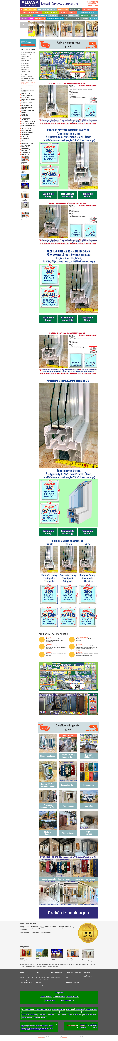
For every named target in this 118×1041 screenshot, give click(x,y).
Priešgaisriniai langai (90, 9)
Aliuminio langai (75, 9)
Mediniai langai (63, 9)
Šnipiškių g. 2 (25, 171)
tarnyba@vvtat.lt (41, 1037)
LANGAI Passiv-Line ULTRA (27, 87)
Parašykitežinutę (87, 195)
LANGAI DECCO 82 (25, 63)
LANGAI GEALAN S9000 (26, 80)
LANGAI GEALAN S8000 (26, 76)
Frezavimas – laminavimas (55, 18)
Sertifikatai (85, 15)
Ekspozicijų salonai (72, 18)
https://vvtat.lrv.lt (64, 1037)
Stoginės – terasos (87, 12)
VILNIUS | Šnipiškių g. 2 (59, 996)
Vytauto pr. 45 (25, 190)
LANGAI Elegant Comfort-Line (27, 78)
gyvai (25, 162)
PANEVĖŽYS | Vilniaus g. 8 (51, 1000)
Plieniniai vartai (40, 18)
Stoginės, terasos (89, 833)
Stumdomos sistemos (68, 12)
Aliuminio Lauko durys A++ (47, 806)
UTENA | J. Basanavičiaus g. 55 (67, 1000)
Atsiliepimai (84, 18)
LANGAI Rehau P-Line (26, 73)
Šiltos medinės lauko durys (42, 977)
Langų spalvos (24, 88)
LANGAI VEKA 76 (25, 67)
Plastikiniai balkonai (56, 975)
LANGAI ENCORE (25, 60)
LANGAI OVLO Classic (26, 58)
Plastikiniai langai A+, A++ (26, 977)
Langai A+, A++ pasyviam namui (48, 785)
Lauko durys (63, 15)
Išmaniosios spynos (40, 15)
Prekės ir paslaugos (68, 912)
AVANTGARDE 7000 (25, 56)
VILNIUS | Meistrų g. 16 (46, 996)
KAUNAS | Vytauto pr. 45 (72, 996)
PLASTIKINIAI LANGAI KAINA (27, 51)
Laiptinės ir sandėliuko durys (43, 980)
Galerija (94, 15)
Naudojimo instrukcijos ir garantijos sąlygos (89, 975)
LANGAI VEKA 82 (25, 69)
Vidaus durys (53, 15)
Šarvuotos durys (26, 15)
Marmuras (24, 18)
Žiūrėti (24, 45)
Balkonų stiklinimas (50, 12)
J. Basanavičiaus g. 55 (26, 206)
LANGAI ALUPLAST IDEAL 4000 (28, 52)
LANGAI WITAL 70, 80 (26, 54)
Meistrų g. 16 (25, 180)
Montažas (25, 97)
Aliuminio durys (73, 15)
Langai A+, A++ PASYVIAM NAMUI (47, 9)
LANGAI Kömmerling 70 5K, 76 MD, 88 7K (28, 83)
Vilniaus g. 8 (25, 199)
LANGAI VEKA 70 (25, 65)
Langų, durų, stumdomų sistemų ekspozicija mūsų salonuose (68, 879)
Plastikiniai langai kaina (28, 100)
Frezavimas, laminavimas (72, 982)
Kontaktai (93, 18)
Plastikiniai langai (30, 9)
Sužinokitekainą (48, 195)
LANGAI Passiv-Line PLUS (27, 85)
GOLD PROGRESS (25, 71)
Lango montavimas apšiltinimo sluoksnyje (27, 91)
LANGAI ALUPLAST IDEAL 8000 (28, 62)
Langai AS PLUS (25, 74)
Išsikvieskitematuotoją (67, 195)
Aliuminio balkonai (55, 977)
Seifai (31, 18)
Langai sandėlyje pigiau (31, 12)
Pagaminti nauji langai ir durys (68, 756)
